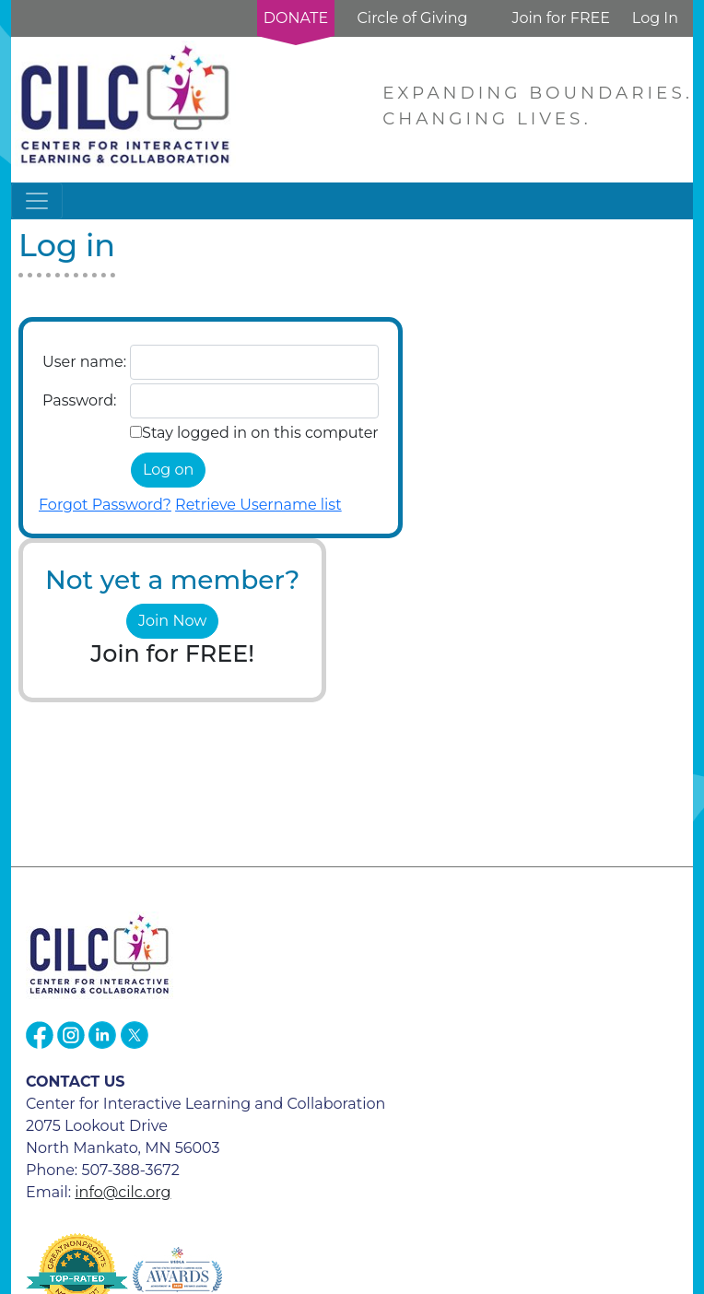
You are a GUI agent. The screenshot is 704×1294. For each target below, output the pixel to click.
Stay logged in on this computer (260, 432)
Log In (655, 18)
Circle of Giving (412, 18)
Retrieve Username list (258, 504)
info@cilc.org (122, 1192)
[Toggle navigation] (37, 200)
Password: (79, 400)
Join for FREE (560, 18)
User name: (84, 362)
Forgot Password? (105, 504)
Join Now (172, 620)
